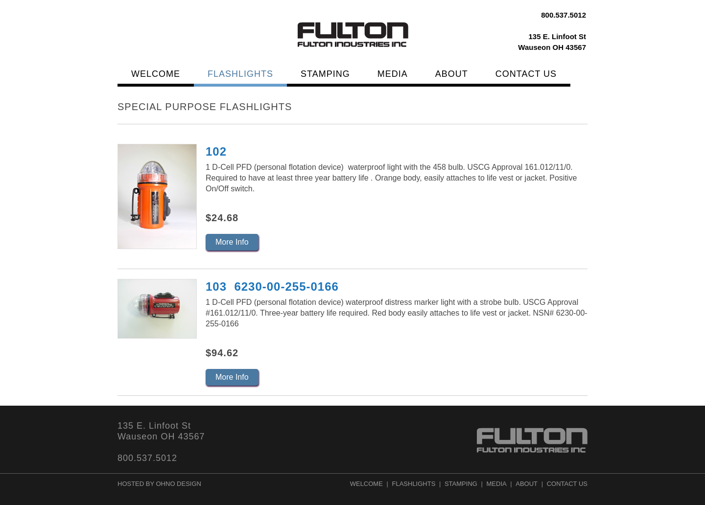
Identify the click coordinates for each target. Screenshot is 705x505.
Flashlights (240, 74)
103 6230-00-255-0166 (272, 286)
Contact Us (526, 74)
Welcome (155, 74)
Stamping (325, 74)
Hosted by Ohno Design (159, 483)
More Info (232, 242)
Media (392, 74)
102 (216, 151)
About (451, 74)
